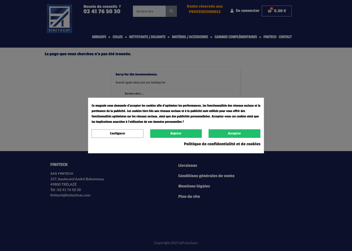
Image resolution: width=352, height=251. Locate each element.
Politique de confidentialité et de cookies (222, 144)
